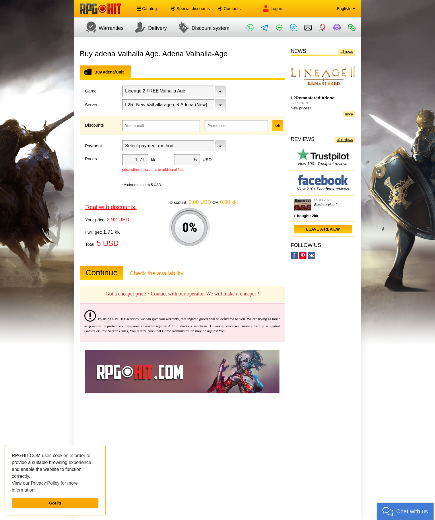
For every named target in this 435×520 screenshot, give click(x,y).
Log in (272, 8)
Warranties (101, 27)
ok (277, 125)
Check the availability (157, 273)
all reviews (345, 140)
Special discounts (190, 8)
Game (91, 90)
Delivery (148, 27)
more (349, 114)
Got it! (55, 503)
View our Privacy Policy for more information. (45, 486)
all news (347, 52)
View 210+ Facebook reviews (323, 182)
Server (91, 104)
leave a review (323, 229)
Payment (93, 145)
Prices (91, 158)
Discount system (200, 27)
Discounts (94, 125)
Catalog (147, 8)
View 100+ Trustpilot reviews (323, 156)
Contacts (229, 8)
